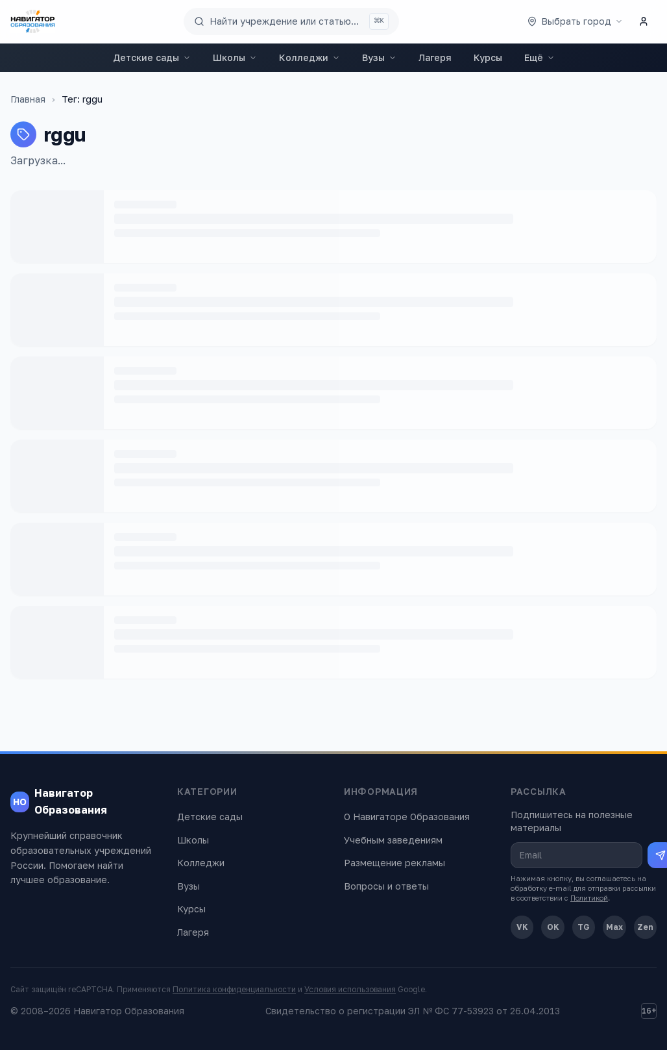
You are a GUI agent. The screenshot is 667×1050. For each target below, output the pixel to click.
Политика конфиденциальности (234, 989)
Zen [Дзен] (645, 927)
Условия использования (350, 989)
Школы (235, 57)
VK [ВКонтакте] (522, 927)
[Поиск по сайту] (291, 21)
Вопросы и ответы (386, 886)
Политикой (589, 898)
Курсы (488, 57)
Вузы (379, 57)
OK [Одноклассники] (553, 927)
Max (614, 927)
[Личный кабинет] (644, 21)
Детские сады (152, 57)
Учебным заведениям (393, 839)
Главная (27, 99)
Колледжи (309, 57)
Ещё (539, 57)
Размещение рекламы (394, 862)
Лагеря (435, 57)
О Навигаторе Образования (407, 816)
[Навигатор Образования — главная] (32, 21)
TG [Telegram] (583, 927)
